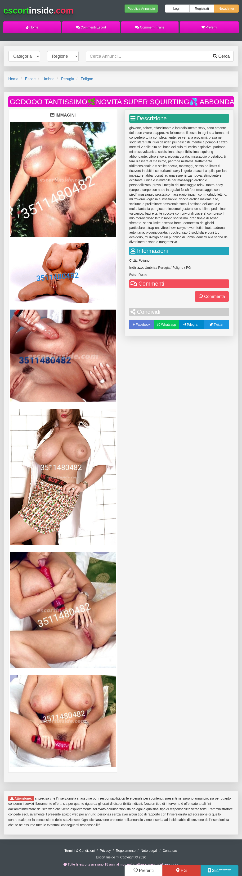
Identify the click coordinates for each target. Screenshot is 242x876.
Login (177, 8)
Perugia (67, 79)
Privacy (105, 850)
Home (32, 27)
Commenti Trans (149, 27)
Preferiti (209, 27)
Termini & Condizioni (79, 850)
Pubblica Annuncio (141, 8)
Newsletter (226, 8)
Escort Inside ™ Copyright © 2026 (121, 857)
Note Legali (149, 850)
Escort (30, 79)
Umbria (48, 79)
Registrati (202, 8)
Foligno (87, 79)
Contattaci (170, 850)
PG (181, 870)
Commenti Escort (91, 27)
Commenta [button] (212, 296)
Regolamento (125, 850)
